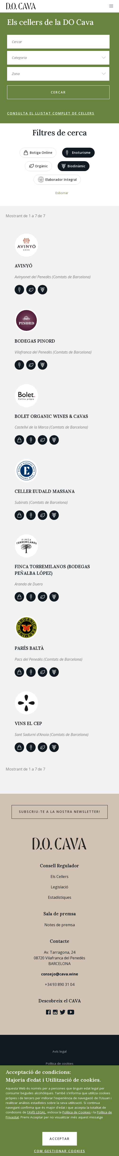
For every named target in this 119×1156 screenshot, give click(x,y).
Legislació (59, 887)
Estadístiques (59, 897)
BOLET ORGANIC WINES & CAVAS (51, 416)
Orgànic (38, 166)
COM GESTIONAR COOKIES (59, 1151)
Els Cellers (59, 876)
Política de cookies (59, 1063)
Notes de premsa (59, 924)
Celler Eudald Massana (45, 491)
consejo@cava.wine (59, 974)
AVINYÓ (23, 266)
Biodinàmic (73, 166)
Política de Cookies (76, 1112)
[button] (111, 6)
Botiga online (38, 152)
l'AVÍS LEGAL (36, 1112)
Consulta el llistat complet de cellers (50, 113)
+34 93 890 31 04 (59, 984)
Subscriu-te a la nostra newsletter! (59, 812)
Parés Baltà (29, 648)
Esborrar (61, 193)
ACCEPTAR (60, 1139)
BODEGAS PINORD (35, 341)
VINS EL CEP (28, 723)
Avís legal (59, 1051)
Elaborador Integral (57, 179)
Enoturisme (78, 152)
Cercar (58, 92)
